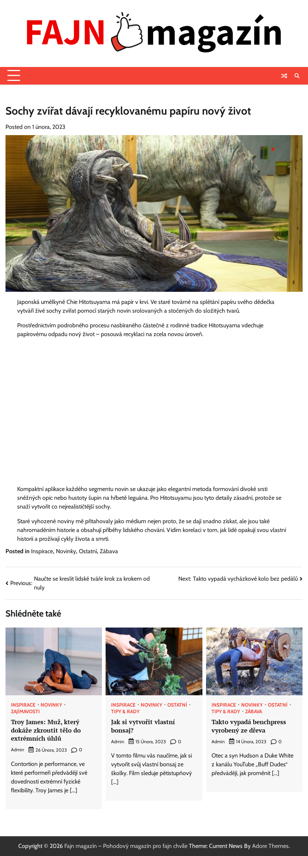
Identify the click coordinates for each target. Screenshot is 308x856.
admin (17, 749)
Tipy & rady (125, 711)
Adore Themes (270, 845)
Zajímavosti (25, 711)
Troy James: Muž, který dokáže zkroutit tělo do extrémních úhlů (46, 730)
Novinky (66, 551)
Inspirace (42, 551)
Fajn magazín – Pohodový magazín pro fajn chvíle (125, 845)
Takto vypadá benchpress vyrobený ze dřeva (249, 726)
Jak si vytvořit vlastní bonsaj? (143, 726)
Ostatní (88, 551)
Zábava (109, 551)
